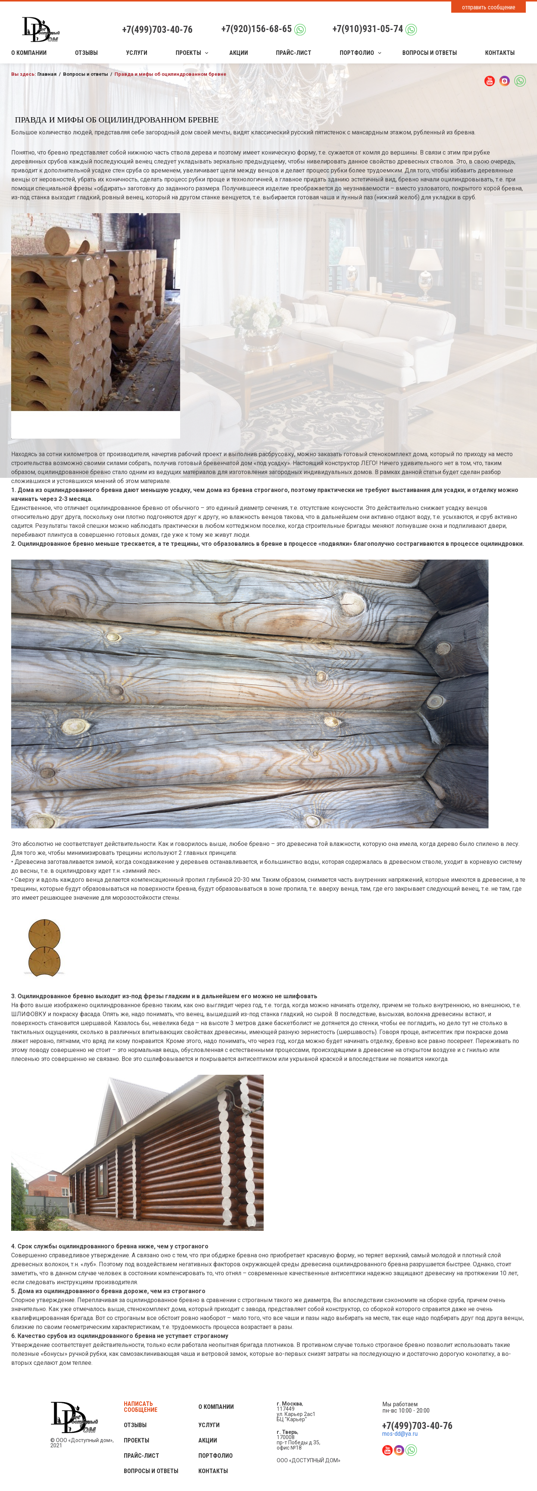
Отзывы (86, 53)
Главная (47, 74)
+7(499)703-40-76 (157, 29)
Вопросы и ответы (429, 53)
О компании (29, 53)
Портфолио (357, 53)
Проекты (188, 53)
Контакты (500, 53)
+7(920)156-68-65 (257, 29)
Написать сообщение (140, 1407)
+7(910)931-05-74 (368, 29)
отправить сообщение (488, 7)
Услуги (136, 53)
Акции (238, 53)
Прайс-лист (293, 53)
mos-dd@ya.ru (400, 1434)
